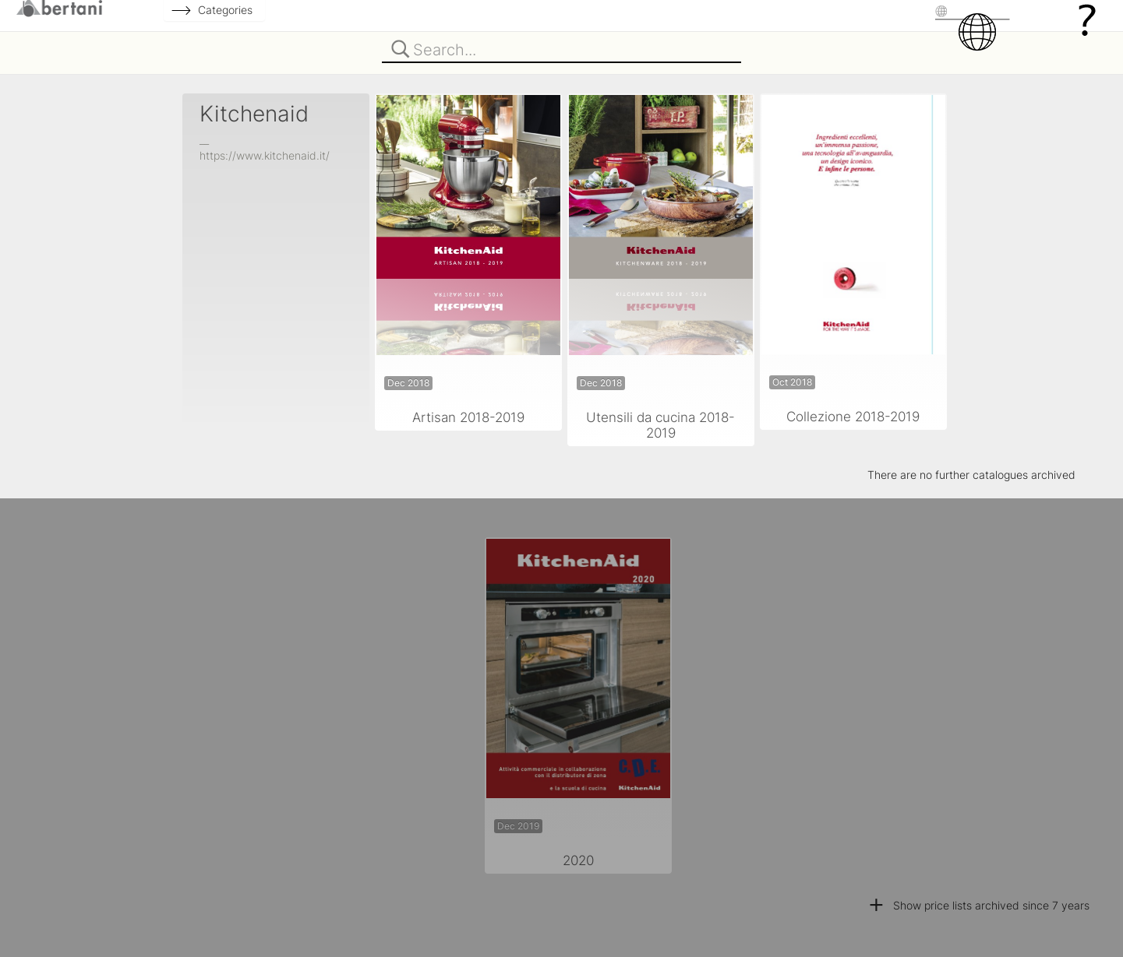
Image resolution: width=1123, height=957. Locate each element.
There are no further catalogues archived (971, 474)
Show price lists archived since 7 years (978, 905)
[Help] (1087, 19)
